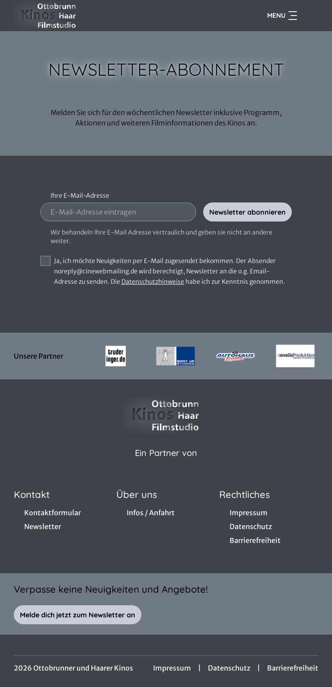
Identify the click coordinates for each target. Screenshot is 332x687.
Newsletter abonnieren (247, 212)
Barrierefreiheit (292, 668)
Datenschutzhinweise (152, 282)
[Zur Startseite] (74, 15)
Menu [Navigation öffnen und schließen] (282, 15)
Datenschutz (229, 668)
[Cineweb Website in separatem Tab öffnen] (166, 464)
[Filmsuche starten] (309, 15)
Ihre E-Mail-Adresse (80, 195)
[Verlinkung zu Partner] (116, 356)
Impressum (172, 668)
